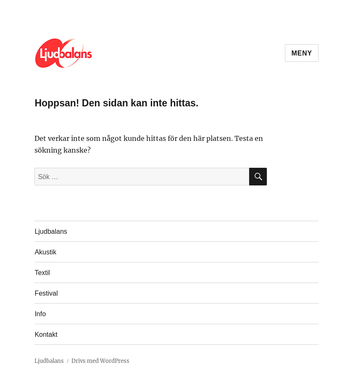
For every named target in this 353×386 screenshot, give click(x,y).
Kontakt (45, 334)
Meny (301, 53)
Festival (46, 293)
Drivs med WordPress (100, 361)
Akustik (45, 252)
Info (40, 313)
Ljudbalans (50, 231)
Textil (42, 272)
